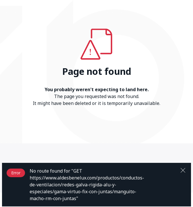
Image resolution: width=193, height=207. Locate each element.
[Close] (183, 170)
